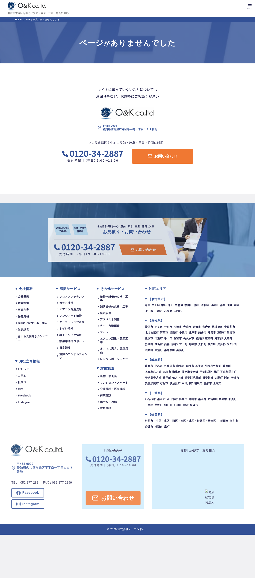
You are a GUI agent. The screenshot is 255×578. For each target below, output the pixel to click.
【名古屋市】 (157, 299)
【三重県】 (156, 393)
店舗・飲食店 (108, 376)
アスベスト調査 (110, 319)
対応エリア (157, 289)
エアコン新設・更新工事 (114, 340)
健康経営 (23, 329)
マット (104, 332)
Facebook (24, 395)
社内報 (22, 382)
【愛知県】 (156, 320)
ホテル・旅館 (108, 401)
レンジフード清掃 (70, 315)
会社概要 (23, 296)
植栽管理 (105, 313)
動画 (20, 388)
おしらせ (23, 368)
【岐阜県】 (156, 360)
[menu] (249, 6)
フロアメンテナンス (71, 296)
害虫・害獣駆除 (110, 325)
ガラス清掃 (66, 302)
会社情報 (26, 289)
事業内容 (23, 309)
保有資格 (23, 316)
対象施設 (107, 368)
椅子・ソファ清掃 (70, 334)
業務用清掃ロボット (71, 341)
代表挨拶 (23, 303)
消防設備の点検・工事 (114, 306)
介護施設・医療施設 (112, 388)
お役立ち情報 (29, 361)
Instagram (24, 402)
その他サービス (112, 289)
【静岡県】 (156, 414)
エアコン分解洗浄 (70, 309)
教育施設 (105, 408)
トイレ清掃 (66, 328)
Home (18, 19)
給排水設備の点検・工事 (114, 298)
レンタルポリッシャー (114, 358)
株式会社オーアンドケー (133, 529)
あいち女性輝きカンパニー (33, 338)
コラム (22, 375)
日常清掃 (65, 347)
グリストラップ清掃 (71, 322)
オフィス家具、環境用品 (114, 350)
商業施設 (105, 395)
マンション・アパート (114, 382)
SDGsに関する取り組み (32, 323)
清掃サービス (70, 289)
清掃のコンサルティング (73, 356)
